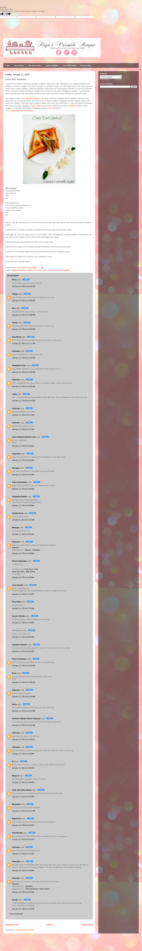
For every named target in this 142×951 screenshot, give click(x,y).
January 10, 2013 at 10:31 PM (23, 286)
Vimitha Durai (17, 513)
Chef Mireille (17, 833)
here (50, 108)
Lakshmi (73, 106)
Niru (14, 308)
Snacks (58, 270)
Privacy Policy (86, 65)
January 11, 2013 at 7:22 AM (23, 594)
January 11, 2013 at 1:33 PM (23, 739)
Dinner (29, 270)
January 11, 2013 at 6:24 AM (23, 534)
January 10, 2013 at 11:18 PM (23, 358)
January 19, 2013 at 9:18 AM (23, 892)
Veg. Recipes (19, 65)
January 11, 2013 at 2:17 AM (23, 415)
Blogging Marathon (19, 270)
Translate (115, 80)
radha (14, 394)
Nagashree (16, 819)
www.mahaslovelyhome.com (24, 437)
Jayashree (16, 454)
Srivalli (15, 900)
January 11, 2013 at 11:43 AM (23, 696)
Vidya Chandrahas (19, 482)
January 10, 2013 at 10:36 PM (23, 301)
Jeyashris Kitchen (19, 645)
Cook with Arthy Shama (22, 790)
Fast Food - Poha (31, 569)
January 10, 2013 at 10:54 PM (23, 329)
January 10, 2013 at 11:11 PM (23, 343)
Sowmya (15, 548)
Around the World (69, 65)
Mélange (15, 528)
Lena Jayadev (17, 585)
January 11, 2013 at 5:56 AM (23, 489)
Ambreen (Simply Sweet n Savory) (26, 718)
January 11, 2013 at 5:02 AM (23, 460)
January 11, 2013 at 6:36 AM (23, 553)
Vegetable (66, 270)
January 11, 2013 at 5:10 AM (23, 475)
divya (14, 280)
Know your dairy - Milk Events (23, 572)
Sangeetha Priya (19, 365)
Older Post (87, 924)
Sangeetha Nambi (19, 496)
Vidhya (15, 294)
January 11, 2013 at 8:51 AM (23, 637)
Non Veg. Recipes (34, 65)
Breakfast (29, 886)
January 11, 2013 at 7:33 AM (23, 608)
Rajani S (15, 776)
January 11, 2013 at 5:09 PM (23, 782)
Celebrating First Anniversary (21, 111)
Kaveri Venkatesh (19, 659)
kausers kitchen (18, 616)
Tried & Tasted (36, 106)
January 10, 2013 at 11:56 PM (23, 372)
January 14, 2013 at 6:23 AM (23, 839)
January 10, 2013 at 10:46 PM (23, 315)
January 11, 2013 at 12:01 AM (23, 386)
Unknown (16, 351)
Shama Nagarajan (19, 561)
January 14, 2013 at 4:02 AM (23, 825)
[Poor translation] (7, 14)
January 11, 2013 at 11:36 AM (23, 682)
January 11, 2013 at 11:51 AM (23, 725)
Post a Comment (16, 914)
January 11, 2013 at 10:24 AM (23, 666)
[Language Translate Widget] (111, 77)
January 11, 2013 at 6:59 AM (23, 577)
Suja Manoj (16, 337)
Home (8, 65)
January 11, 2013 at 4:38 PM (23, 768)
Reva (14, 673)
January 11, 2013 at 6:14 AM (23, 520)
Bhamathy (16, 804)
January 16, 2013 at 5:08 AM (23, 870)
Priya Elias (16, 602)
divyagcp (16, 468)
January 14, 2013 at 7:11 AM (23, 854)
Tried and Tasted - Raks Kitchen (37, 889)
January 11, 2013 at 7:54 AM (23, 623)
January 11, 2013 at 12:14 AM (23, 401)
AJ (13, 761)
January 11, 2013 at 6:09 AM (23, 505)
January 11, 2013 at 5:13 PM (23, 797)
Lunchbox (51, 270)
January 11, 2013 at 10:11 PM (23, 811)
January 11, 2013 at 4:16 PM (23, 754)
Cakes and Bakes (52, 65)
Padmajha (16, 861)
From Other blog (39, 270)
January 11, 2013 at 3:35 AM (23, 446)
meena (15, 323)
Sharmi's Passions (33, 98)
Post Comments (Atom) (25, 930)
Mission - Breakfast (32, 550)
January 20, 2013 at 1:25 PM (23, 909)
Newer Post (11, 924)
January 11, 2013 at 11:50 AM (23, 711)
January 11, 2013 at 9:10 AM (23, 651)
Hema (14, 704)
